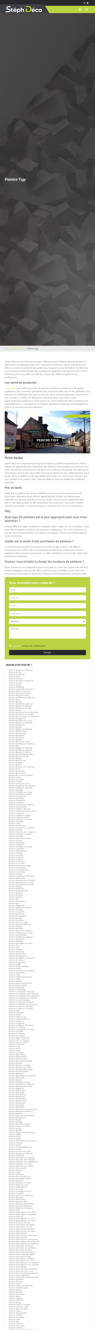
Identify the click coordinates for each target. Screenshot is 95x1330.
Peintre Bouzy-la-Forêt (18, 756)
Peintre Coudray (16, 855)
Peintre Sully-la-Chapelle (19, 1304)
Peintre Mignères (16, 1088)
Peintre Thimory (16, 1315)
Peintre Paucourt (16, 1174)
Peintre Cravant (15, 874)
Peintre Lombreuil (17, 1044)
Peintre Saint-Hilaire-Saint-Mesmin (24, 1241)
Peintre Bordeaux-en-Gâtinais (22, 743)
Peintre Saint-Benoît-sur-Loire (22, 1218)
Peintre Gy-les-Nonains (19, 966)
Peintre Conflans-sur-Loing (20, 846)
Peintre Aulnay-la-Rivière (20, 691)
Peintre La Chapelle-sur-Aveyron (23, 998)
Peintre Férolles (15, 926)
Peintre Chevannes (17, 825)
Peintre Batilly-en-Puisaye (20, 708)
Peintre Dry (14, 899)
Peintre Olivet (15, 1138)
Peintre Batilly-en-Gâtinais (20, 706)
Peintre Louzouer (16, 1052)
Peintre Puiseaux (16, 1193)
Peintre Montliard (16, 1107)
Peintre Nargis (15, 1119)
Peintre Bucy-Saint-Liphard (20, 775)
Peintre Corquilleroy (17, 851)
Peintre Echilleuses (17, 901)
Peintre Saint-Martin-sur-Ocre (22, 1260)
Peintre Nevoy (15, 1128)
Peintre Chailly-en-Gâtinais (20, 788)
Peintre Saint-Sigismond (19, 1275)
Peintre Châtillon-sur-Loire (20, 819)
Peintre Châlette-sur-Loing (20, 792)
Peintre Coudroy (16, 857)
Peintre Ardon (15, 676)
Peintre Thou (14, 1319)
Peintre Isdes (14, 979)
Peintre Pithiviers (16, 1180)
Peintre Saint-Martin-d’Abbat (21, 1258)
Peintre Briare (15, 764)
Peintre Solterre (16, 1300)
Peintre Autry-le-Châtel (19, 695)
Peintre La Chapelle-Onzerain (22, 991)
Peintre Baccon (15, 701)
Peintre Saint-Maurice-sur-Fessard (24, 1264)
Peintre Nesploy (16, 1122)
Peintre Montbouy (17, 1096)
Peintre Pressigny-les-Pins (20, 1191)
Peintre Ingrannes (17, 972)
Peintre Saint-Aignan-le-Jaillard (22, 1214)
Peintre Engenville (17, 905)
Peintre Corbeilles (16, 848)
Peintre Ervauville (16, 912)
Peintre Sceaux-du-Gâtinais (21, 1285)
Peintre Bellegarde (17, 725)
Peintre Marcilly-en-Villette (20, 1061)
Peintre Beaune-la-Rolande (20, 722)
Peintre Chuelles (16, 836)
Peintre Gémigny (16, 941)
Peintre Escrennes (17, 914)
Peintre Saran (15, 1283)
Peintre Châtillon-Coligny (20, 815)
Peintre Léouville (16, 1031)
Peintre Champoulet (17, 796)
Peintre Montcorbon (17, 1098)
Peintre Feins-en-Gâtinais (20, 924)
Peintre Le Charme (17, 1027)
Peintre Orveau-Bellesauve (20, 1147)
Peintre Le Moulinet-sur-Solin (22, 1029)
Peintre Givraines (16, 951)
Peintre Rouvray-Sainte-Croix (21, 1204)
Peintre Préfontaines (18, 1187)
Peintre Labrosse (16, 1012)
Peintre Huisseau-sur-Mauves (22, 970)
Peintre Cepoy (15, 777)
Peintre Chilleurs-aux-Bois (20, 834)
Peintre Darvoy (15, 886)
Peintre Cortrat (15, 853)
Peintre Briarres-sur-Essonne (21, 767)
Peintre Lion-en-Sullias (19, 1042)
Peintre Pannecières (17, 1168)
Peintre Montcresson (18, 1101)
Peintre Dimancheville (18, 891)
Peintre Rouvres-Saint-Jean (20, 1206)
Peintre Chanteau (16, 798)
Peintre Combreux (17, 844)
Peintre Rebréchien (17, 1199)
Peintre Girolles (15, 949)
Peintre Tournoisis (17, 1325)
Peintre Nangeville (17, 1117)
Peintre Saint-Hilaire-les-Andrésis (23, 1239)
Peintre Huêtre (15, 968)
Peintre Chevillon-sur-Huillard (22, 827)
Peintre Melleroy (16, 1073)
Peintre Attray (15, 685)
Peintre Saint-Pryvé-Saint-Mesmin (23, 1273)
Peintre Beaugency (17, 718)
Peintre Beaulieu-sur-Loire (20, 720)
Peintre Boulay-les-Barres (20, 752)
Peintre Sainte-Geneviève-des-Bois (24, 1277)
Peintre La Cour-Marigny (19, 1000)
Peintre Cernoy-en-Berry (19, 783)
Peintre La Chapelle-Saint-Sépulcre (24, 996)
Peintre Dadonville (17, 878)
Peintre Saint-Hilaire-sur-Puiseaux (24, 1243)
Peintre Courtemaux (17, 867)
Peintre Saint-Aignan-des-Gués (22, 1212)
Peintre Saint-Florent (18, 1233)
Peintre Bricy (14, 769)
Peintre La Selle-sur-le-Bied (21, 1008)
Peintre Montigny (16, 1105)
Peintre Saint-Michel (18, 1267)
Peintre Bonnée (15, 739)
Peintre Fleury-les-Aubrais (20, 930)
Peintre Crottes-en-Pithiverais (22, 876)
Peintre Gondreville (17, 954)
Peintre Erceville (16, 909)
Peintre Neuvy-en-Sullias (19, 1126)
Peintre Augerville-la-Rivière (21, 689)
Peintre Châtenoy (16, 813)
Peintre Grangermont (18, 956)
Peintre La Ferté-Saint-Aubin (21, 1002)
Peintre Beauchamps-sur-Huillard (23, 716)
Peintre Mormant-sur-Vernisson (23, 1109)
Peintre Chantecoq (17, 800)
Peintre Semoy (15, 1290)
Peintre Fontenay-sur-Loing (21, 933)
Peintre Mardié (15, 1063)
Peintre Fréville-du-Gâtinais (21, 937)
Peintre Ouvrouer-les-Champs (22, 1157)
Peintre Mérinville (16, 1077)
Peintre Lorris (15, 1048)
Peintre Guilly (15, 964)
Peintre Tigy (14, 1321)
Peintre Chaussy (16, 821)
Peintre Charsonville (18, 806)
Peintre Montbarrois (18, 1094)
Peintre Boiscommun (18, 731)
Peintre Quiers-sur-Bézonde (21, 1195)
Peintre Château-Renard (19, 809)
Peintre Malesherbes (18, 1056)
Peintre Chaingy (16, 790)
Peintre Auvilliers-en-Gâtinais (22, 697)
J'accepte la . (28, 646)
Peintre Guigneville (17, 962)
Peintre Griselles (16, 960)
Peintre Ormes (15, 1145)
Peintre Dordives (16, 895)
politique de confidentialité (33, 646)
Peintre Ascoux (15, 683)
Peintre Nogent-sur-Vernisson (22, 1132)
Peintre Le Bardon (17, 1023)
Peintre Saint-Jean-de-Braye (21, 1246)
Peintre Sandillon (16, 1279)
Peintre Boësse (15, 727)
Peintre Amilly (15, 672)
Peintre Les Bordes (17, 1033)
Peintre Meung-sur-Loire (19, 1082)
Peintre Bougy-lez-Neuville (20, 748)
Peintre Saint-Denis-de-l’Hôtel (22, 1225)
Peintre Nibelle (15, 1130)
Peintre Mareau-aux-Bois (20, 1065)
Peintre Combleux (16, 842)
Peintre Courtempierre (19, 870)
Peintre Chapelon (16, 802)
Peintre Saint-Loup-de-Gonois (22, 1252)
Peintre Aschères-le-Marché (21, 680)
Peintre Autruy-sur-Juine (19, 693)
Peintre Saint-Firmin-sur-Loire (22, 1231)
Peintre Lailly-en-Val (17, 1017)
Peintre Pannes (15, 1170)
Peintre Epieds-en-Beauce (20, 907)
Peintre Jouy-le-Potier (18, 985)
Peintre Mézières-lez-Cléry (20, 1086)
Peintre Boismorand (17, 733)
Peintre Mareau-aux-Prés (20, 1067)
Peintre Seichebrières (18, 1288)
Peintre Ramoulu (16, 1197)
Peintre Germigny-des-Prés (20, 943)
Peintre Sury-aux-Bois (18, 1309)
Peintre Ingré (14, 975)
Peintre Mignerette (17, 1090)
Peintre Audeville (16, 687)
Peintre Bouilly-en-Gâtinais (20, 750)
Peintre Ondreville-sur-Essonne (22, 1140)
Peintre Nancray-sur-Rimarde (22, 1115)
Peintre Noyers (15, 1134)
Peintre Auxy (14, 699)
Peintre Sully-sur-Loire (18, 1306)
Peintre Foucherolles (18, 935)
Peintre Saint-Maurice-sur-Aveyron (24, 1262)
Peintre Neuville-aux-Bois (20, 1124)
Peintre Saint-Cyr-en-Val (19, 1222)
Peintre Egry (14, 903)
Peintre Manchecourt (18, 1059)
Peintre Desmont (16, 888)
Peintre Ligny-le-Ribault (19, 1038)
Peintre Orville (15, 1149)
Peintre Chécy (15, 823)
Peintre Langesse (16, 1021)
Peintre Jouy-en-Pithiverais (20, 983)
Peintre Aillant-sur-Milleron (21, 670)
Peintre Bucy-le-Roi (17, 773)
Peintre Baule (15, 710)
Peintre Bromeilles (17, 771)
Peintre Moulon (15, 1113)
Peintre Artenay (15, 678)
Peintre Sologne (16, 1298)
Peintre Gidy (14, 945)
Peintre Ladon (15, 1014)
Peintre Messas (15, 1080)
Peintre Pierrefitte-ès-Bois (20, 1178)
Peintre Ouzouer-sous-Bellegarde (23, 1162)
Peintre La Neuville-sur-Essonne (23, 1004)
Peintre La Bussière (17, 989)
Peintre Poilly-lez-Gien (18, 1185)
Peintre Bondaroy (16, 737)
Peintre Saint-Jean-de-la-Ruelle (22, 1248)
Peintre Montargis (17, 1092)
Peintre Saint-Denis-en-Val (20, 1227)
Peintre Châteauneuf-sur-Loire (22, 811)
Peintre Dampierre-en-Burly (21, 884)
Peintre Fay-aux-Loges (18, 922)
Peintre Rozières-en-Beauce (21, 1208)
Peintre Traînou (15, 1327)
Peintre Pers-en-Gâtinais (19, 1176)
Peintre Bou (14, 746)
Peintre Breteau (16, 762)
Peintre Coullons (16, 859)
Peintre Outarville (16, 1155)
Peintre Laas (14, 1010)
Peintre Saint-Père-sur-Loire (21, 1271)
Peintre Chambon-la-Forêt (20, 794)
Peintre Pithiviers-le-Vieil (19, 1183)
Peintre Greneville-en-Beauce (22, 958)
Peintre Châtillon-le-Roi (19, 817)
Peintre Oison (15, 1136)
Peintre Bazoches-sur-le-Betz (21, 714)
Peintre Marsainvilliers (19, 1071)
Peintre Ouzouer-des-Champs (22, 1159)
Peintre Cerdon (15, 781)
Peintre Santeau (16, 1281)
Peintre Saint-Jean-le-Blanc (20, 1250)
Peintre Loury (14, 1050)
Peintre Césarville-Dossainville (22, 785)
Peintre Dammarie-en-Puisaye (22, 880)
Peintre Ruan (14, 1210)
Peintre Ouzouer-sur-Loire (20, 1164)
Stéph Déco (10, 388)
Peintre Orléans (16, 1143)
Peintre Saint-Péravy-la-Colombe (23, 1269)
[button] (80, 9)
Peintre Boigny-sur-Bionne (20, 729)
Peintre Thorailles (16, 1317)
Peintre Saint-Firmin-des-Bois (22, 1229)
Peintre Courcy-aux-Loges (20, 865)
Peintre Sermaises (17, 1294)
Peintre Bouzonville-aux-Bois (21, 754)
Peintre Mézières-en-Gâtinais (21, 1084)
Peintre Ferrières (16, 928)
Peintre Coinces (15, 840)
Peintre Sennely (16, 1292)
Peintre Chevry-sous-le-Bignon (22, 832)
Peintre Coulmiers (17, 861)
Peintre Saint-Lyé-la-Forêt (20, 1256)
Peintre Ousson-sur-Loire (20, 1151)
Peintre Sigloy (15, 1296)
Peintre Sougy (15, 1302)
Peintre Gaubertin (17, 939)
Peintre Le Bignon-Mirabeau (21, 1025)
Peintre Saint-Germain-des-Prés (23, 1235)
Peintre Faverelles (16, 920)
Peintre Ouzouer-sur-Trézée (21, 1166)
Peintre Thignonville (17, 1313)
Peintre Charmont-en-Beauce (21, 804)
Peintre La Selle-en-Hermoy (21, 1006)
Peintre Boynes (15, 758)
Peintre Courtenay (17, 872)
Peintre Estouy (15, 918)
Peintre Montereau (17, 1103)
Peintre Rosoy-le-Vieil (18, 1201)
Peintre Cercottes (16, 779)
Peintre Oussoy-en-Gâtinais (21, 1153)
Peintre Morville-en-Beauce (21, 1111)
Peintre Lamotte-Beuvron (20, 1019)
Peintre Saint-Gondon (18, 1237)
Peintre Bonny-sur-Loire (19, 741)
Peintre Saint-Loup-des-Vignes (22, 1254)
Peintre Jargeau (15, 981)
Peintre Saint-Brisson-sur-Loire (22, 1220)
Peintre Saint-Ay (16, 1216)
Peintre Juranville (16, 987)
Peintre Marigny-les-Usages (21, 1069)
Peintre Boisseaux (16, 735)
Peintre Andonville (17, 674)
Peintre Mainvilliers (17, 1054)
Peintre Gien (14, 947)
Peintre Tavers (15, 1311)
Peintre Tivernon (16, 1323)
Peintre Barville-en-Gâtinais (21, 704)
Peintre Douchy (15, 897)
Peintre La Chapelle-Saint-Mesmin (24, 993)
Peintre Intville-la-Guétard (20, 977)
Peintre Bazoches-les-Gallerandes (23, 712)
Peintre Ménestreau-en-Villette (22, 1075)
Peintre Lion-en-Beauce (19, 1040)
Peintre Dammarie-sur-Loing (21, 882)
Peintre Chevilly (15, 830)
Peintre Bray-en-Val (17, 760)
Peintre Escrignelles (17, 916)
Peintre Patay (14, 1172)
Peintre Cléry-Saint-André (20, 838)
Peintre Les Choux (17, 1035)
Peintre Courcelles (17, 863)
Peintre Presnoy (16, 1189)
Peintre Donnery (16, 893)
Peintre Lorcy (14, 1046)
